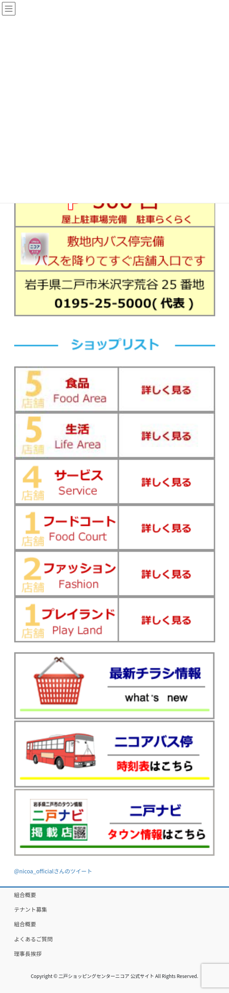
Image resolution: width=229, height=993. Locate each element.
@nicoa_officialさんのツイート (53, 871)
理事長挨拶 (28, 953)
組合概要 (25, 895)
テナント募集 (30, 909)
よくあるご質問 (33, 939)
